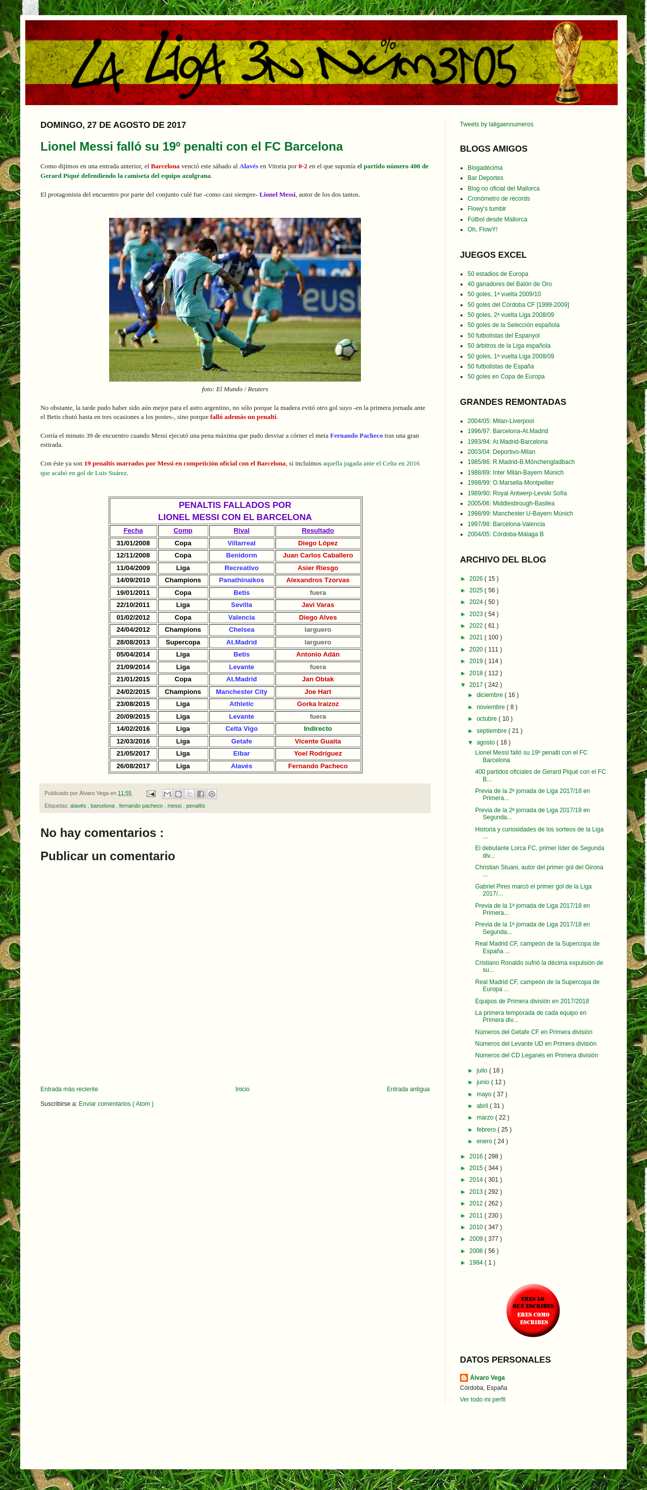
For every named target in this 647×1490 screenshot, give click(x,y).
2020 (477, 649)
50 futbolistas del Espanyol (504, 335)
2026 (477, 578)
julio (483, 1070)
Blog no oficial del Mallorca (504, 188)
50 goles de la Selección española (514, 325)
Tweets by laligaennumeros (496, 124)
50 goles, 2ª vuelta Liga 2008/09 (511, 314)
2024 (477, 602)
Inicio (243, 1089)
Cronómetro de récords (499, 198)
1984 (477, 1262)
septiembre (493, 730)
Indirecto (318, 728)
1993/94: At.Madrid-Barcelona (508, 441)
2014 (477, 1179)
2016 (477, 1156)
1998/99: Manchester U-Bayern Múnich (520, 513)
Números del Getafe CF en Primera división (533, 1032)
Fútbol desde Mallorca (497, 219)
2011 (477, 1215)
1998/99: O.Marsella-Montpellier (511, 482)
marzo (486, 1117)
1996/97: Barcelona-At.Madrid (508, 431)
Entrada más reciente (69, 1089)
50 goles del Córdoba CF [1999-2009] (518, 304)
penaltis (195, 806)
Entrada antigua (408, 1089)
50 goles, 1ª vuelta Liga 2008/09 (511, 356)
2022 (477, 625)
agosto (486, 742)
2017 (477, 684)
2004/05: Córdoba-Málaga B (506, 534)
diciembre (490, 695)
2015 (477, 1168)
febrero (487, 1129)
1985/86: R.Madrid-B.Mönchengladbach (521, 461)
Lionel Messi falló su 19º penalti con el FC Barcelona (191, 146)
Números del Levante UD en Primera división (535, 1043)
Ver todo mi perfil (482, 1399)
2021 (477, 637)
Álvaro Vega (487, 1377)
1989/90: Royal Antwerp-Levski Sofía (517, 493)
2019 (477, 661)
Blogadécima (485, 167)
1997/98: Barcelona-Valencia (506, 524)
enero (485, 1141)
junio (484, 1082)
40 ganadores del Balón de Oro (510, 284)
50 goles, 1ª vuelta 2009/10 (504, 294)
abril (483, 1105)
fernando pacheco (141, 806)
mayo (485, 1094)
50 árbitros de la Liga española (509, 345)
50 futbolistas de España (501, 366)
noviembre (491, 707)
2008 (477, 1250)
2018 (477, 673)
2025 (477, 590)
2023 (477, 614)
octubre (487, 718)
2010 (477, 1227)
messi (175, 806)
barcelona (103, 806)
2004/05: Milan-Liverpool (501, 421)
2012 (477, 1203)
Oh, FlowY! (482, 229)
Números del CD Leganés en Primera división (536, 1055)
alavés (78, 806)
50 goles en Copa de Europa (506, 376)
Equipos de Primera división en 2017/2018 (532, 1001)
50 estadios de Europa (498, 273)
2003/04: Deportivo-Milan (501, 451)
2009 (477, 1238)
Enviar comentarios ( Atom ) (116, 1103)
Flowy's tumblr (487, 208)
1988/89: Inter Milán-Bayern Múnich (516, 472)
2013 (477, 1191)
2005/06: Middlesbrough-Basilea (511, 503)
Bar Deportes (485, 177)
